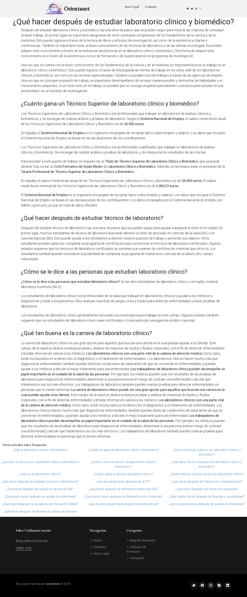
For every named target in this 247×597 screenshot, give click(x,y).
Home (96, 540)
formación (135, 558)
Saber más (24, 548)
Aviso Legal (132, 7)
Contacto (151, 7)
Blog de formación (140, 540)
